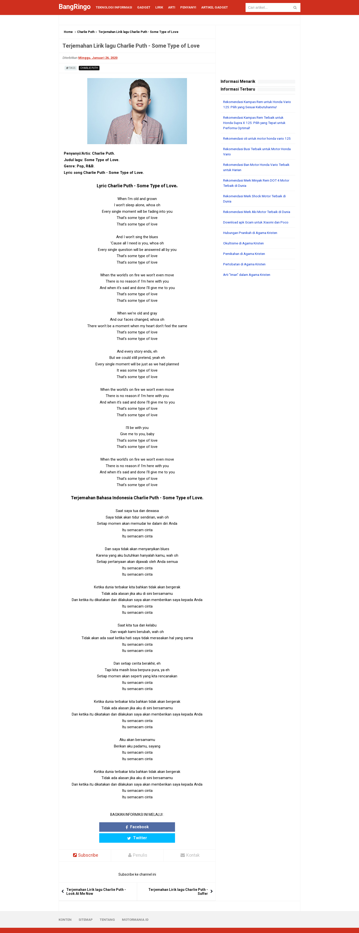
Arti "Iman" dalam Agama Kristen (249, 285)
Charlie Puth (85, 32)
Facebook (117, 827)
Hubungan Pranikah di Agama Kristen (252, 243)
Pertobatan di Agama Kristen (246, 275)
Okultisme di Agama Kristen (245, 254)
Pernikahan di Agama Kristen (246, 264)
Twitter (157, 827)
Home (68, 32)
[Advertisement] (258, 367)
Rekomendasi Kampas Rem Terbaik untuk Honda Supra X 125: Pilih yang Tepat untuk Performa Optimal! (256, 122)
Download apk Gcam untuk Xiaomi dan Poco (257, 233)
